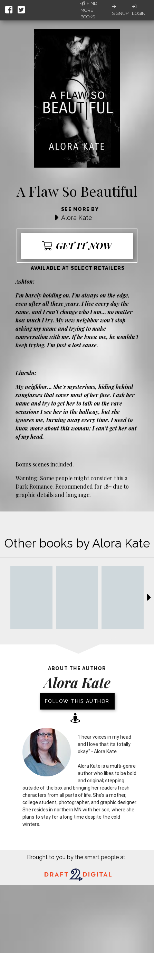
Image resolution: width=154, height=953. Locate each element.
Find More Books (88, 10)
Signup (120, 10)
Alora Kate (76, 217)
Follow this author (77, 701)
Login (138, 10)
